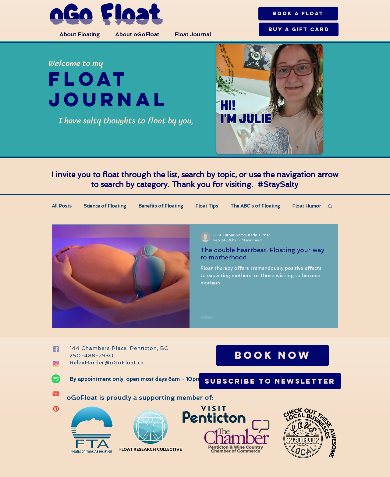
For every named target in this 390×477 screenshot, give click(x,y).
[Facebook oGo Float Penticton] (56, 349)
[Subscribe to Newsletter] (270, 381)
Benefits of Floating (160, 206)
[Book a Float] (298, 13)
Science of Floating (105, 206)
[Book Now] (272, 355)
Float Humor (306, 206)
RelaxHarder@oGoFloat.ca (106, 363)
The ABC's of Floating (255, 206)
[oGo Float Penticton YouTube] (56, 394)
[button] (76, 32)
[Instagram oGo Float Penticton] (56, 364)
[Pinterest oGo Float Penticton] (56, 409)
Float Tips (206, 206)
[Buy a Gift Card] (299, 29)
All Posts (62, 206)
